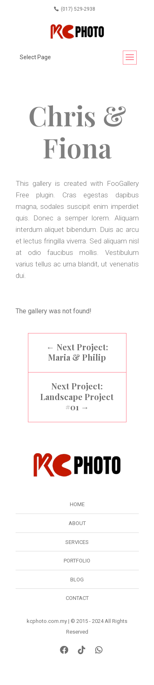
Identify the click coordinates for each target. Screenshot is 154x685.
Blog (77, 579)
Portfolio (77, 561)
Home (77, 504)
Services (77, 542)
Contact (77, 598)
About (77, 523)
